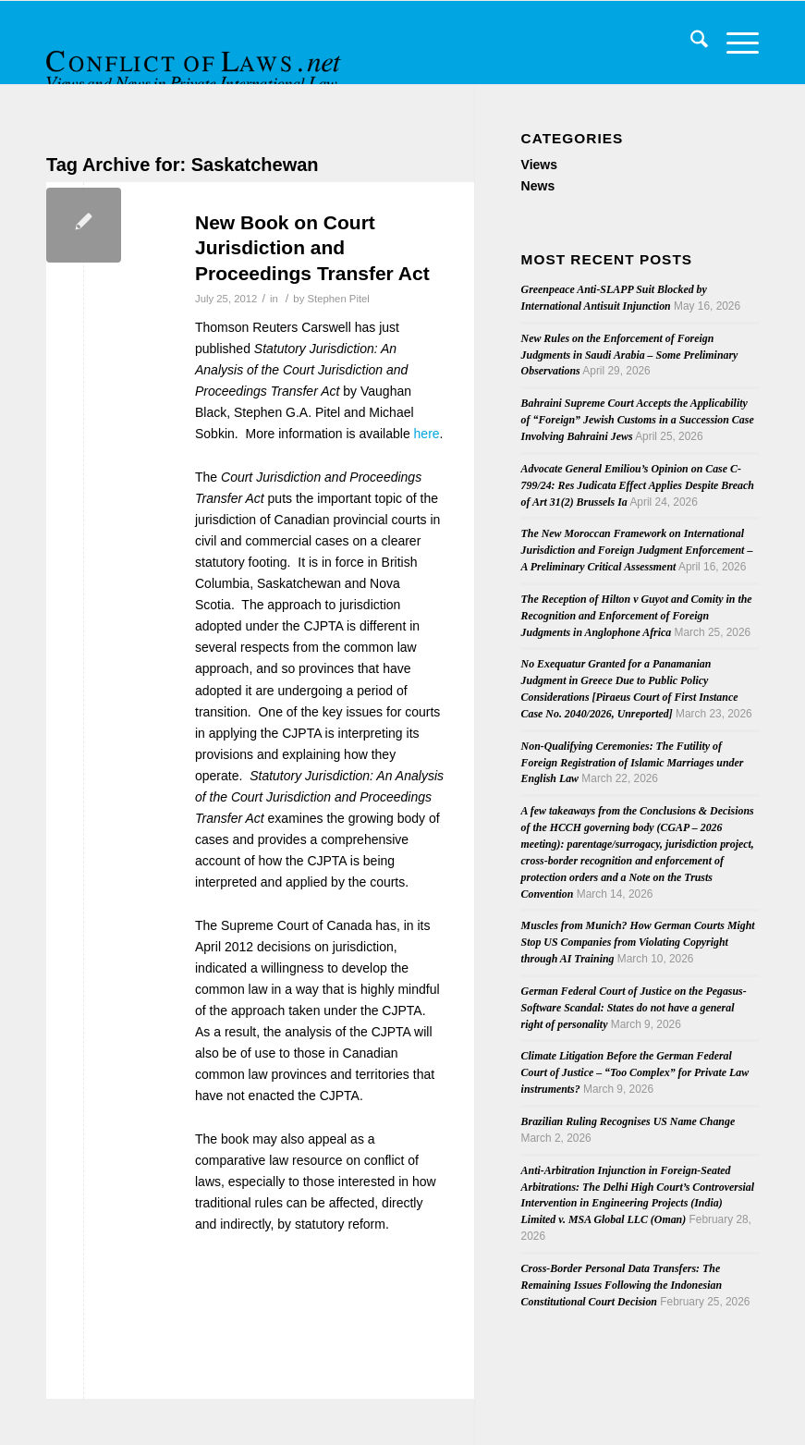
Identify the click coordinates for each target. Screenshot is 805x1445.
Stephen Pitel (338, 298)
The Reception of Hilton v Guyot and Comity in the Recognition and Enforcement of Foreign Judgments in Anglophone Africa (636, 616)
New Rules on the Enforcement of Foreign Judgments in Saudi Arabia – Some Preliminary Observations (629, 355)
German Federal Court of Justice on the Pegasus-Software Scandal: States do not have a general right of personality (634, 1008)
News (538, 185)
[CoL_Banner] (196, 58)
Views (539, 164)
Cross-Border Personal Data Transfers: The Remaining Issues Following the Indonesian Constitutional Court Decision (621, 1285)
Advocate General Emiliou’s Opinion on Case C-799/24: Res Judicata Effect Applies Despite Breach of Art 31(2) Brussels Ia (637, 485)
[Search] (690, 42)
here (427, 433)
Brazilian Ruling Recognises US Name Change (628, 1121)
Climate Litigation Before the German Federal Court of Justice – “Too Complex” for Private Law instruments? (635, 1072)
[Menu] (733, 42)
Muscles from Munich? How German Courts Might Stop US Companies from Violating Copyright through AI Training (638, 942)
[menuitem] (690, 42)
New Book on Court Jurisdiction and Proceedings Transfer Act (312, 248)
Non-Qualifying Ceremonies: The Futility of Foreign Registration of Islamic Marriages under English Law (632, 763)
